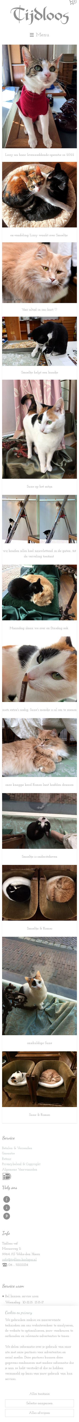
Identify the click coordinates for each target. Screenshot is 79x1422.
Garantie (8, 1153)
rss (39, 1407)
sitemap (32, 1407)
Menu (39, 34)
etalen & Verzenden (18, 1148)
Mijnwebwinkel (39, 1414)
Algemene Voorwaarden (19, 1169)
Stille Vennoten (19, 1360)
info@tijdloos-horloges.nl (19, 1259)
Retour (6, 1159)
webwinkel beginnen (53, 1407)
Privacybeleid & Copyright (21, 1164)
